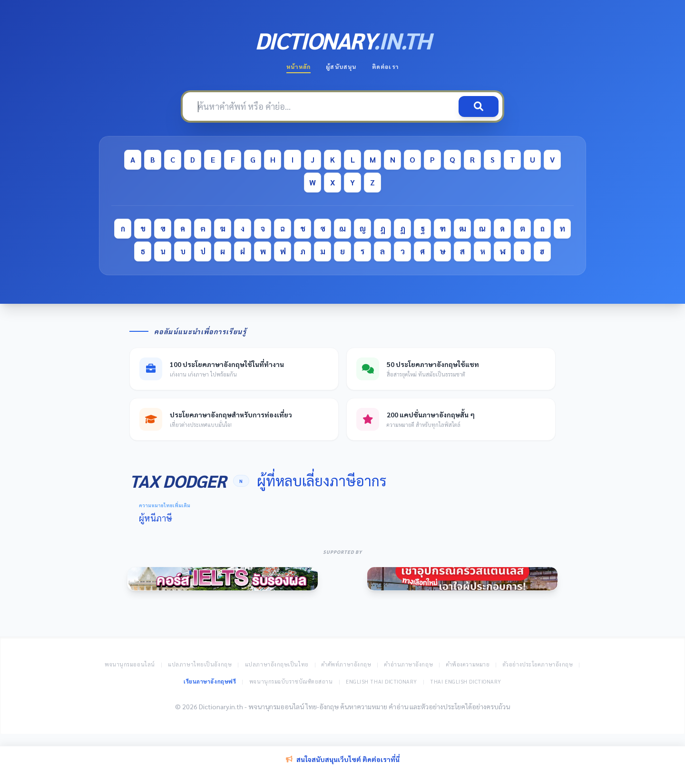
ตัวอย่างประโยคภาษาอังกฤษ (538, 664)
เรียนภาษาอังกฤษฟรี (210, 681)
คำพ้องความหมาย (468, 664)
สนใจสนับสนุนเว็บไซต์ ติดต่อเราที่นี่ (343, 759)
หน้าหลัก (298, 66)
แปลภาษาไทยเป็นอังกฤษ (200, 664)
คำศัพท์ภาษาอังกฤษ (346, 664)
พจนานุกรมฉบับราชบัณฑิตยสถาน (291, 681)
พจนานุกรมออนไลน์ (130, 664)
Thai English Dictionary (465, 681)
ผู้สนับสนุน (341, 66)
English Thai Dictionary (381, 681)
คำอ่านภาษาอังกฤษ (408, 664)
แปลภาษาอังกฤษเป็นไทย (277, 664)
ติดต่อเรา (385, 66)
